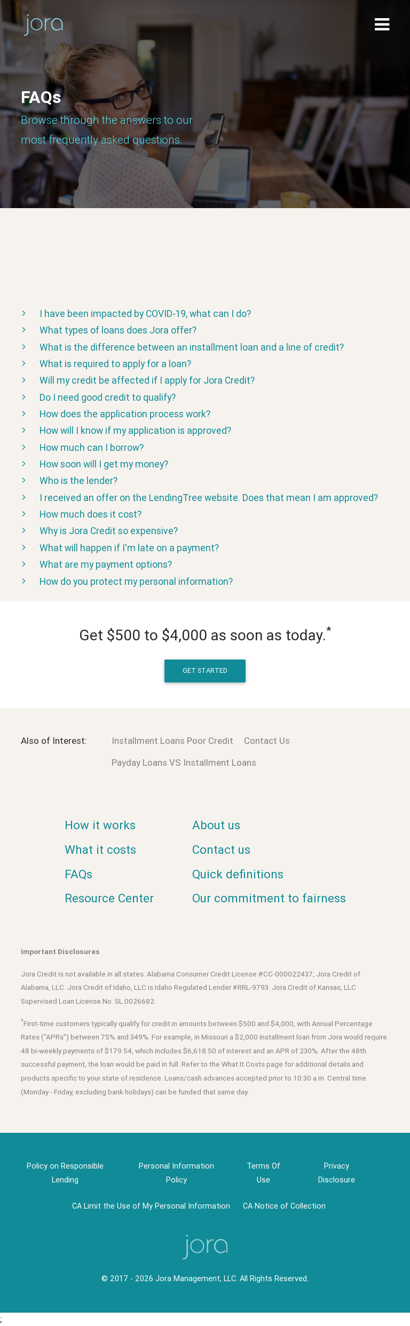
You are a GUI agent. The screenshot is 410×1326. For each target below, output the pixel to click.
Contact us (221, 850)
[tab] (205, 312)
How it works (100, 825)
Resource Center (109, 898)
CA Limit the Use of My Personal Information (151, 1206)
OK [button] (332, 1311)
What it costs (100, 850)
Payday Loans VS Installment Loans (184, 762)
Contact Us (267, 741)
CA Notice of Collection (284, 1206)
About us (216, 825)
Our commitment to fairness (269, 898)
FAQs (78, 874)
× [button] (353, 1309)
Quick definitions (237, 874)
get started (205, 670)
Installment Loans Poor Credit (172, 741)
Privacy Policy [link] (255, 1311)
